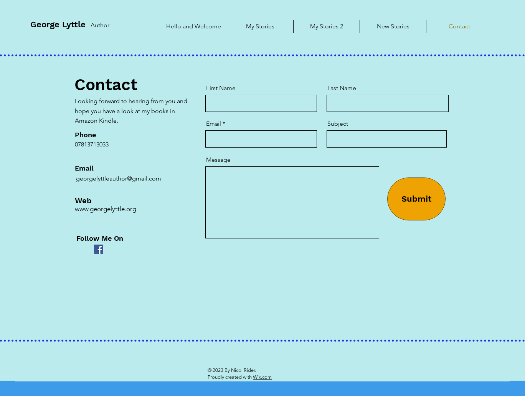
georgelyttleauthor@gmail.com (118, 178)
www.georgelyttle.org (105, 209)
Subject (337, 124)
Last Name (341, 88)
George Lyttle (58, 24)
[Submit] (416, 198)
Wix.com (262, 377)
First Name (221, 88)
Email (213, 124)
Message (218, 160)
